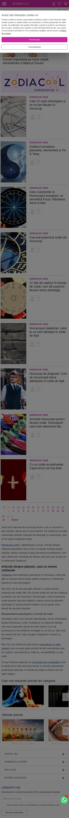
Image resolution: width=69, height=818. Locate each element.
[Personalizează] (34, 47)
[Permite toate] (34, 39)
